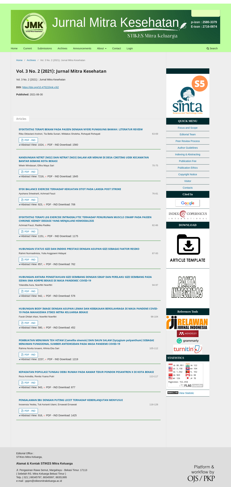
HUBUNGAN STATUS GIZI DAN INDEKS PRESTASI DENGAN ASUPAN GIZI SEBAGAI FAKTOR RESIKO (79, 249)
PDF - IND (29, 140)
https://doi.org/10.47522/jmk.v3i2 (40, 87)
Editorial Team (188, 134)
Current (27, 48)
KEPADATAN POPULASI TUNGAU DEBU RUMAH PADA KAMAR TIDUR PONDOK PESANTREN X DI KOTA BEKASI (86, 372)
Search (212, 48)
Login (130, 48)
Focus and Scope (188, 127)
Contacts (188, 187)
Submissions (45, 48)
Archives (62, 48)
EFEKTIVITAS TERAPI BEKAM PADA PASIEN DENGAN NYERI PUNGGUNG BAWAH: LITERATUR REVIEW (81, 129)
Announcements (82, 48)
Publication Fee (188, 161)
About (100, 48)
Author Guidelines (188, 147)
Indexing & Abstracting (187, 154)
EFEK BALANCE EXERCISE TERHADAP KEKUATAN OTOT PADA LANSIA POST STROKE (70, 189)
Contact (116, 48)
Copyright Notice (187, 174)
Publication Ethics (188, 167)
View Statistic (186, 393)
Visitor (187, 181)
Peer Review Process (188, 141)
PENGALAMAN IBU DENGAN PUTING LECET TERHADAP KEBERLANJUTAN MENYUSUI (71, 400)
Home (14, 48)
